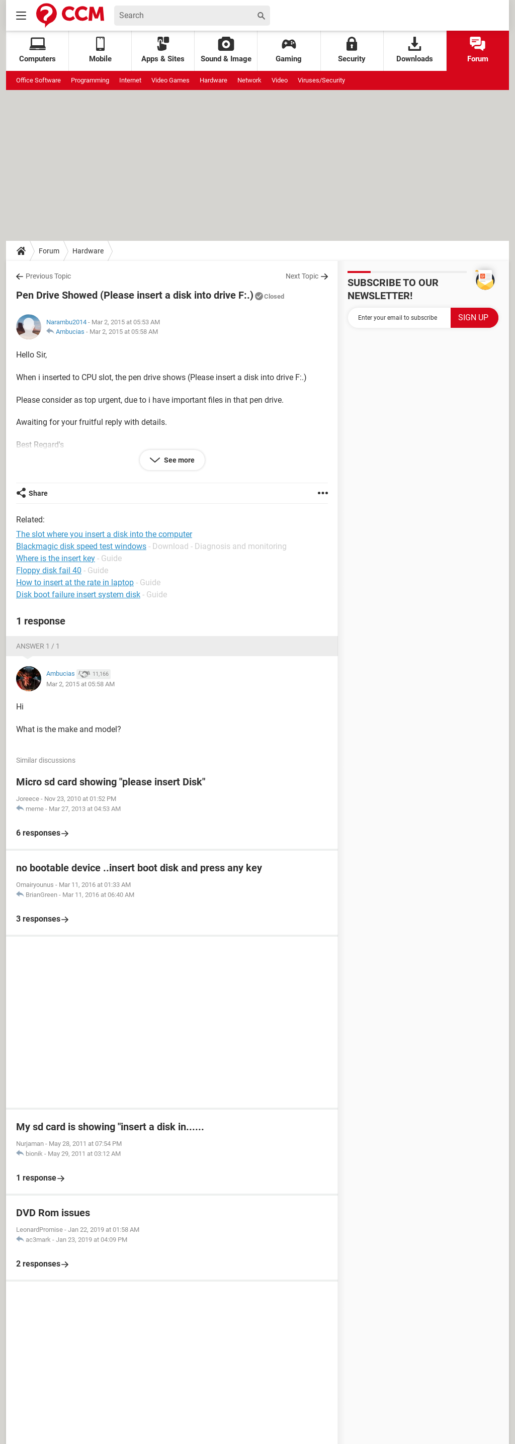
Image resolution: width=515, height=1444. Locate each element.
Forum (477, 50)
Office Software (38, 80)
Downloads (414, 50)
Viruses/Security (321, 80)
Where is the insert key (55, 558)
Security (352, 50)
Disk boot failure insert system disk (78, 594)
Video (280, 80)
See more (178, 460)
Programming (90, 80)
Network (249, 80)
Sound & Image (226, 50)
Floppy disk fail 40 (48, 570)
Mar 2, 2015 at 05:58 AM (124, 331)
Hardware (213, 80)
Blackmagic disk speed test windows (81, 546)
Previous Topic (48, 276)
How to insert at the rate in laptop (75, 582)
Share (38, 493)
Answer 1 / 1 (38, 646)
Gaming (289, 50)
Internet (130, 80)
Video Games (170, 80)
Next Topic (302, 276)
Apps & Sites (163, 50)
